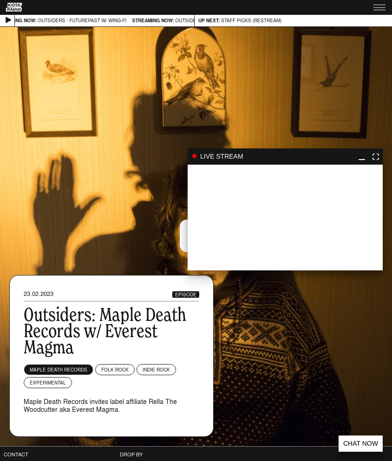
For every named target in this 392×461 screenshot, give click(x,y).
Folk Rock (115, 369)
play (285, 217)
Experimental (48, 382)
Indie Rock (156, 369)
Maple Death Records (58, 369)
